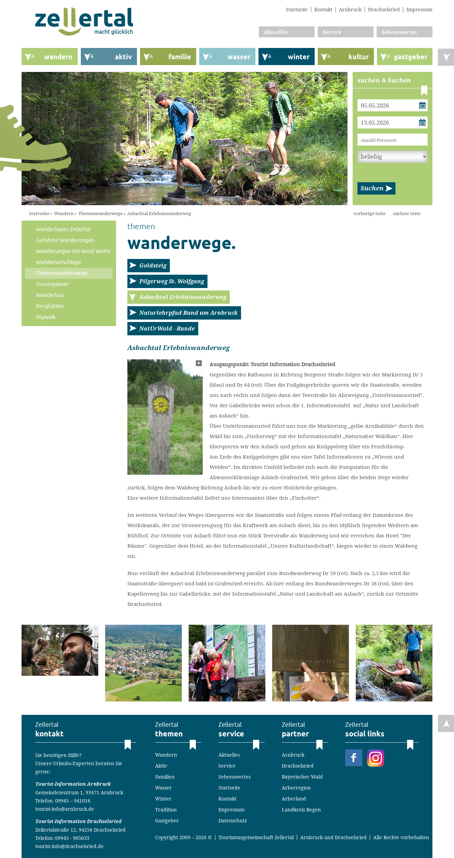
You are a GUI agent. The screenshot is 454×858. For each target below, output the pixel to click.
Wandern (64, 213)
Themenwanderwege (100, 213)
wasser (238, 57)
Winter (163, 799)
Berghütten (50, 306)
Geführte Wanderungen (65, 240)
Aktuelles (276, 32)
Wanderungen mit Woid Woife (73, 251)
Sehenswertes (399, 32)
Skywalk (45, 317)
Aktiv (161, 766)
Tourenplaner (52, 284)
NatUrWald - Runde (167, 328)
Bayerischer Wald (302, 777)
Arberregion (296, 788)
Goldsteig (152, 265)
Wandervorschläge (58, 262)
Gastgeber (167, 821)
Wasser (163, 788)
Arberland (294, 799)
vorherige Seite (369, 213)
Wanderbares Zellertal (63, 229)
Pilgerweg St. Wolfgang (171, 281)
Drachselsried (384, 9)
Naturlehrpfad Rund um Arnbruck (188, 313)
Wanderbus (50, 295)
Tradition (166, 810)
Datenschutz (232, 821)
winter (299, 57)
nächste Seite (406, 213)
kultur (359, 57)
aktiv (123, 57)
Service (332, 32)
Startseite (297, 9)
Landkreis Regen (301, 810)
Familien (165, 777)
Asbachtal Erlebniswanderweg (159, 213)
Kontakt (323, 9)
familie (179, 57)
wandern (58, 57)
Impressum (419, 9)
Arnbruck (350, 9)
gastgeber (410, 57)
